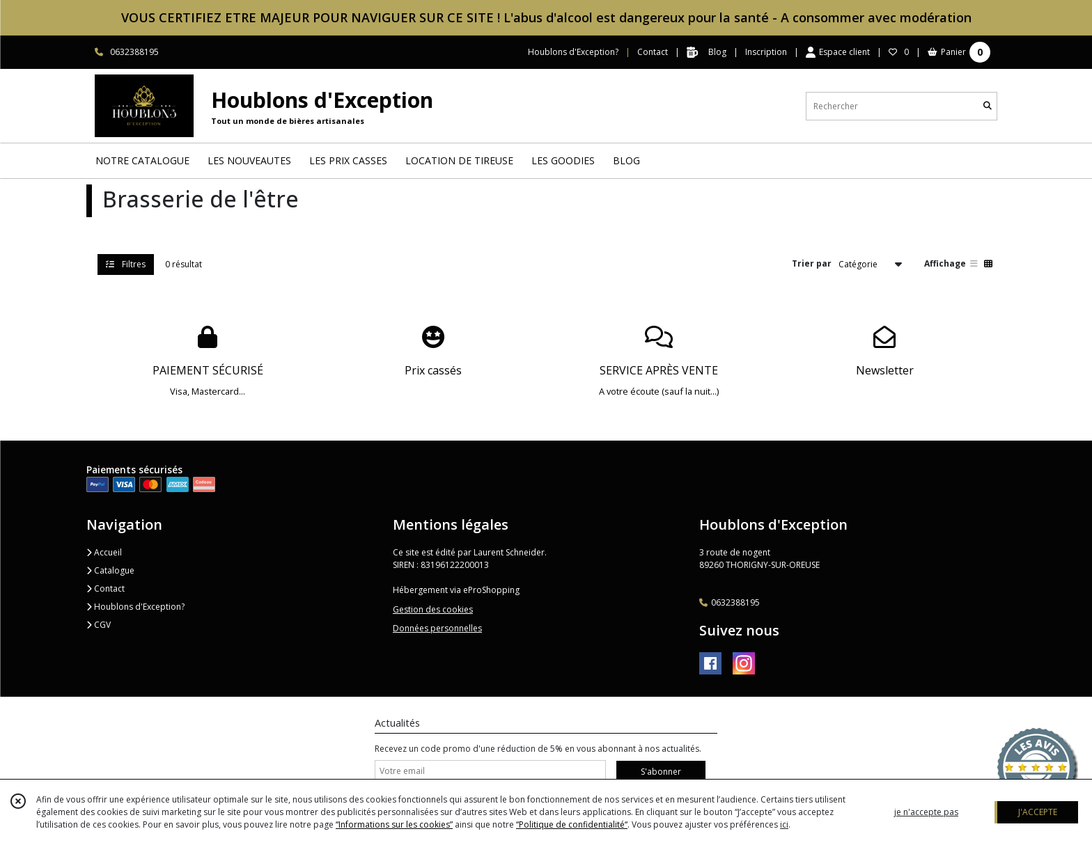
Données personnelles (437, 628)
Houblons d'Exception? (135, 607)
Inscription (766, 52)
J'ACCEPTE (1037, 812)
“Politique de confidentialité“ (571, 824)
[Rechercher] (987, 106)
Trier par (812, 263)
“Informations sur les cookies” (394, 824)
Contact (652, 52)
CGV (98, 625)
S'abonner (661, 771)
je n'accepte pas (926, 812)
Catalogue (110, 570)
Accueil (104, 552)
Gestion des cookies (433, 609)
